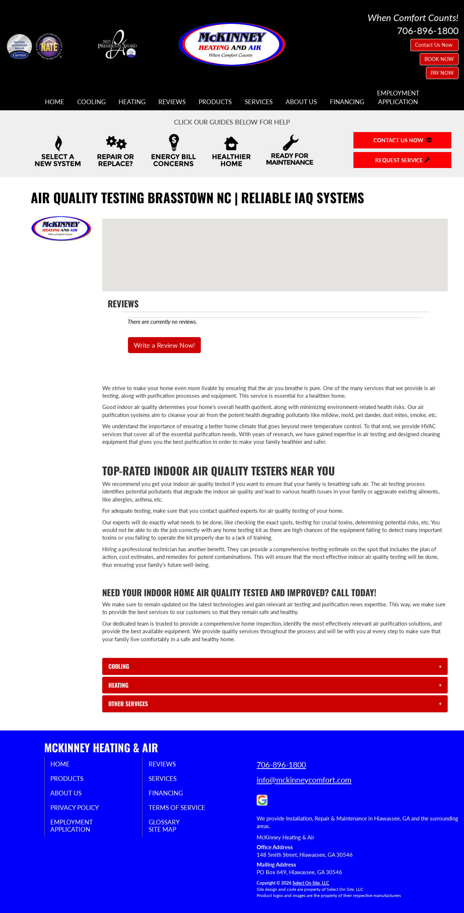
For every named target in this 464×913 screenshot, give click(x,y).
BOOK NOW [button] (439, 59)
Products (215, 102)
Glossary (169, 826)
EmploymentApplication (398, 98)
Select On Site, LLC (311, 883)
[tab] (275, 666)
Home (54, 102)
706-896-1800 (281, 764)
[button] (275, 666)
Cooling (91, 102)
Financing (347, 102)
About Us (301, 102)
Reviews (172, 102)
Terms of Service (182, 810)
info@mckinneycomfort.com (304, 779)
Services (259, 102)
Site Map (168, 834)
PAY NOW (442, 73)
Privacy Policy (80, 810)
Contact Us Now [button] (434, 45)
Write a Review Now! (164, 345)
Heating (132, 102)
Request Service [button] (402, 160)
